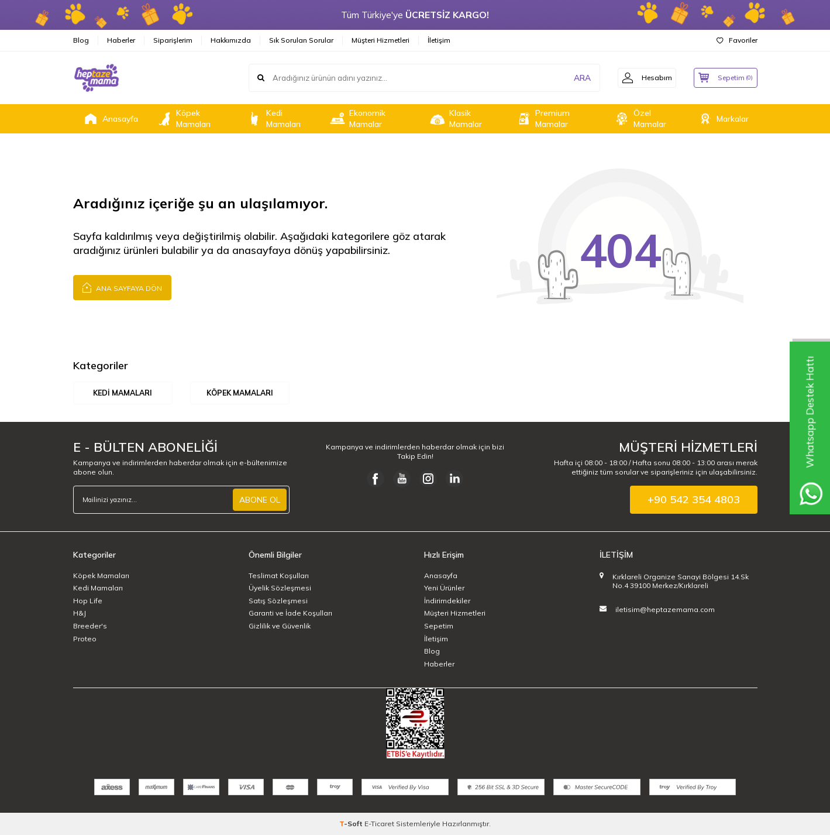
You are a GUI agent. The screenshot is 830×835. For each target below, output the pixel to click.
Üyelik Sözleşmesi (280, 588)
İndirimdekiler (447, 600)
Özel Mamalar (639, 118)
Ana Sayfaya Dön (122, 287)
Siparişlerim (172, 40)
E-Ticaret (379, 823)
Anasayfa (110, 119)
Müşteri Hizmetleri (380, 40)
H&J (79, 613)
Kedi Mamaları (273, 118)
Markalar (722, 119)
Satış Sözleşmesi (278, 600)
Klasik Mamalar (455, 118)
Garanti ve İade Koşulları (290, 613)
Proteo (85, 638)
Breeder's (90, 626)
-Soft (351, 823)
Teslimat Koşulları (279, 575)
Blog (81, 40)
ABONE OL (259, 499)
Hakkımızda (231, 40)
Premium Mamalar (542, 118)
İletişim (439, 40)
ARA (574, 78)
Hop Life (87, 600)
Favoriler (737, 40)
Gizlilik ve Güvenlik (280, 626)
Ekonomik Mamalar (357, 118)
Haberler (121, 40)
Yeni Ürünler (444, 588)
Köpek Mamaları (183, 118)
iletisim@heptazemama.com (665, 609)
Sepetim (438, 626)
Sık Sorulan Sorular (301, 40)
